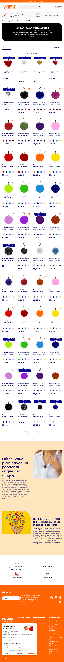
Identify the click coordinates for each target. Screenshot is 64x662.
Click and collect (54, 622)
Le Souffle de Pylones (24, 635)
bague (46, 544)
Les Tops (45, 15)
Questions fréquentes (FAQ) (54, 629)
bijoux (38, 528)
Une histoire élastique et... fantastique (24, 631)
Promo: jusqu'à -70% (4, 14)
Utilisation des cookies (53, 650)
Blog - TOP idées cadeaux (23, 649)
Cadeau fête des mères (39, 14)
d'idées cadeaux (13, 479)
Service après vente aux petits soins (24, 645)
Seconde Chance (51, 15)
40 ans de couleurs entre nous (23, 627)
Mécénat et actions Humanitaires (24, 641)
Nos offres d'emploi (39, 622)
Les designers (22, 637)
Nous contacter (10, 634)
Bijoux (33, 15)
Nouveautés (26, 15)
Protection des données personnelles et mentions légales (54, 644)
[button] (4, 659)
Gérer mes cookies (54, 654)
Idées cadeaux (18, 15)
